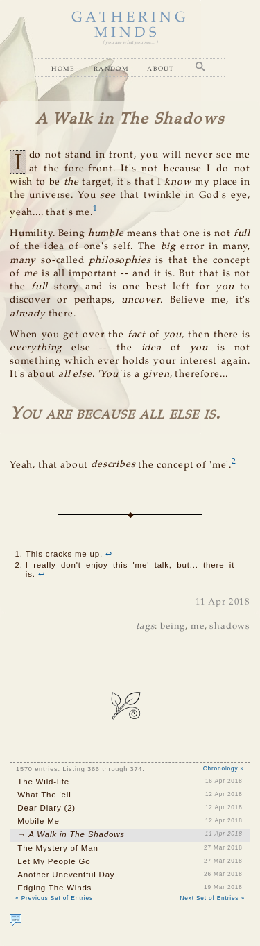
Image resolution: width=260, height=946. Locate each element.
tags (145, 626)
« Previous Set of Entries (54, 898)
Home (63, 68)
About (161, 68)
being (172, 626)
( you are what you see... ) (130, 42)
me (198, 626)
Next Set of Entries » (212, 898)
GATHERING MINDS (130, 25)
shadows (229, 626)
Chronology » (223, 769)
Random (111, 68)
